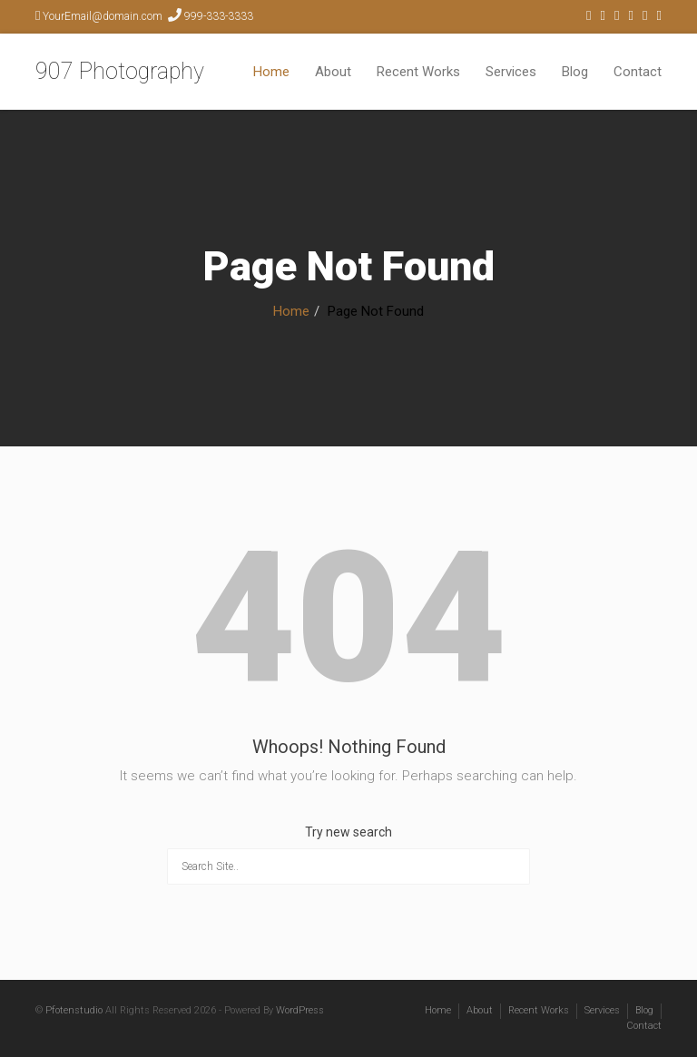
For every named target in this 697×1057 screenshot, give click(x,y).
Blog (575, 72)
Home (271, 72)
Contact (638, 72)
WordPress (300, 1010)
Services (511, 72)
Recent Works (418, 72)
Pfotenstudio (74, 1010)
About (333, 72)
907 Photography (119, 71)
